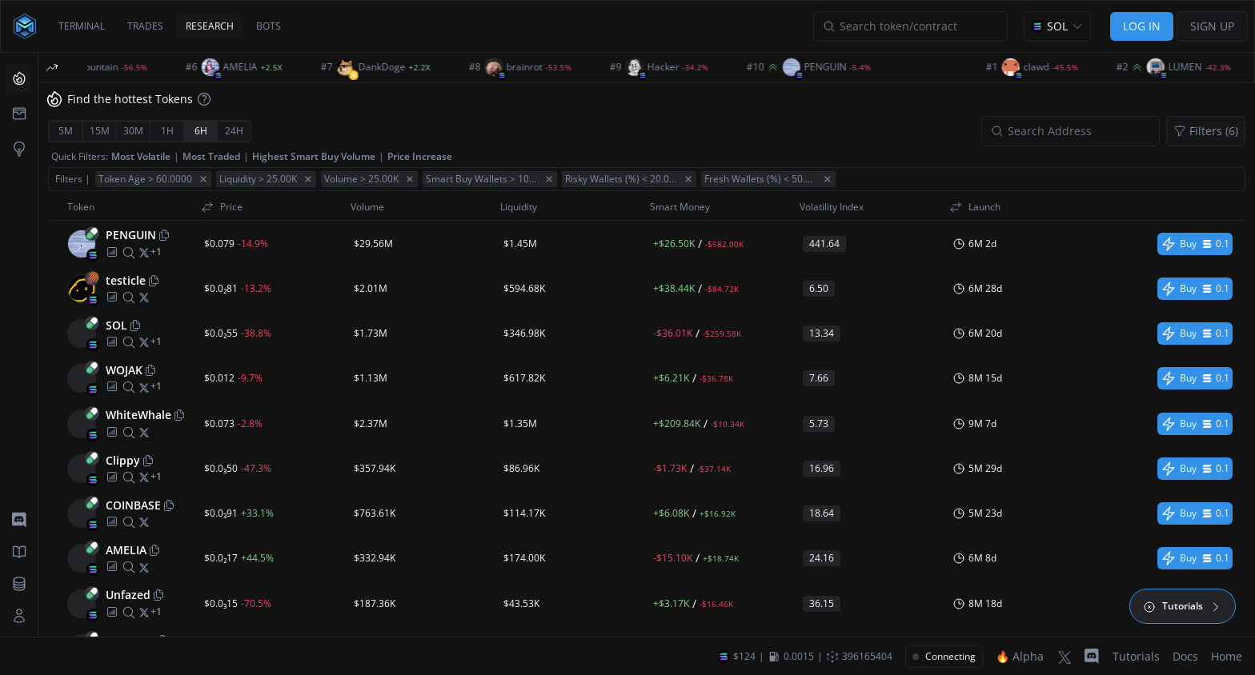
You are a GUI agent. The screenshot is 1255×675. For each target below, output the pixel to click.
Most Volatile (140, 156)
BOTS (268, 26)
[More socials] (156, 252)
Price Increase (419, 156)
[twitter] (144, 252)
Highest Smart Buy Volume (313, 156)
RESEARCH (210, 26)
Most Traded (211, 156)
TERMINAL (81, 26)
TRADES (145, 26)
